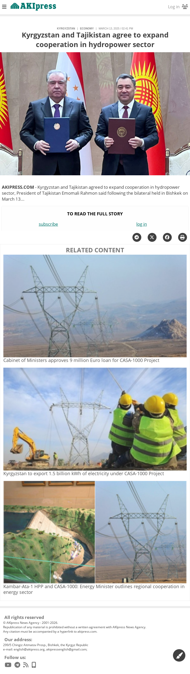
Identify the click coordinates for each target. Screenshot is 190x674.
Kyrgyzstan (66, 28)
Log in (178, 7)
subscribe (48, 224)
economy (87, 28)
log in (141, 224)
